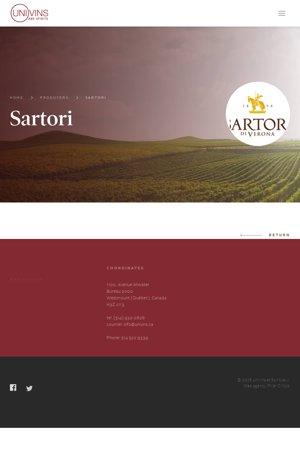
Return (265, 235)
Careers (17, 304)
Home (17, 98)
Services (61, 292)
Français (18, 341)
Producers (54, 98)
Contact (18, 316)
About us (62, 304)
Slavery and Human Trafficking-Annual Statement (71, 322)
